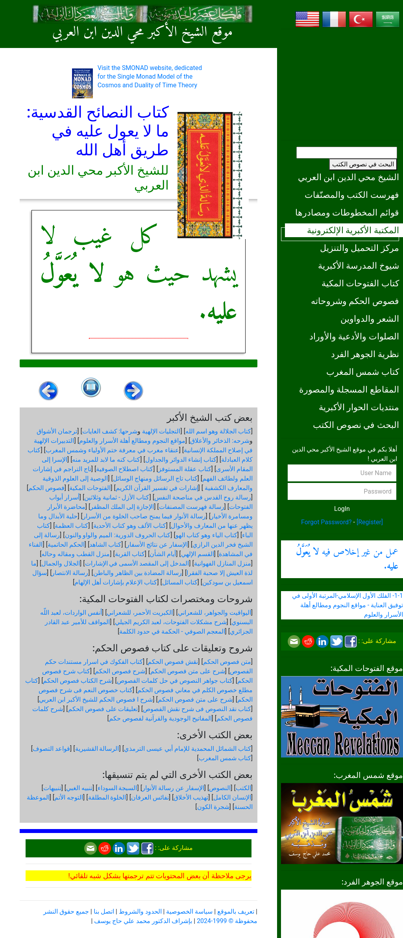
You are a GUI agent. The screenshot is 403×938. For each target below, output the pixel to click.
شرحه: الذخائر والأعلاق (220, 440)
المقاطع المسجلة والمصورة (349, 389)
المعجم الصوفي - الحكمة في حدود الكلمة (172, 631)
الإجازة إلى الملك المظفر (122, 506)
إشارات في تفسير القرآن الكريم (157, 488)
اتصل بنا (104, 911)
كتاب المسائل (180, 582)
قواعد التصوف (51, 748)
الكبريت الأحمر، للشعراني (140, 612)
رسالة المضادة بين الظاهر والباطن (137, 573)
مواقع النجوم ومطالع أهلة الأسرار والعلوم (132, 440)
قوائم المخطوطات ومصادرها (347, 212)
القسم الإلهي (197, 554)
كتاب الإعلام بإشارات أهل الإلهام (115, 582)
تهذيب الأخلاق (191, 797)
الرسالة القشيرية (97, 748)
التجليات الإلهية (161, 431)
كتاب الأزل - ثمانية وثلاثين (116, 497)
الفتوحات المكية (90, 488)
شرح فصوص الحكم (120, 671)
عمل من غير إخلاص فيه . (347, 559)
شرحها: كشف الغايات (110, 431)
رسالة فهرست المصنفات (191, 506)
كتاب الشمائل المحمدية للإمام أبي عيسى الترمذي (187, 748)
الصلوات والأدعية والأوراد (354, 336)
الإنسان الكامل (232, 797)
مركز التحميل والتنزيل (359, 248)
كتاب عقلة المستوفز (184, 469)
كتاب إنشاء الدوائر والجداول (180, 459)
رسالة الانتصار (70, 573)
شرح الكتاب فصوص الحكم (77, 680)
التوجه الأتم (68, 797)
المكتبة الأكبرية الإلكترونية (353, 230)
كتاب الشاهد (105, 544)
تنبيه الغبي (79, 788)
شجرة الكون (213, 807)
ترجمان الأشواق (57, 431)
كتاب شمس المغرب (362, 372)
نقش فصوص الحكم (173, 661)
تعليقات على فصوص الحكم (103, 709)
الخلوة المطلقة (107, 797)
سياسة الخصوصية (189, 911)
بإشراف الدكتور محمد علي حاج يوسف (143, 921)
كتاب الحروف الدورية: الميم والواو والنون (118, 535)
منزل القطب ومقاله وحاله (75, 554)
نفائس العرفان (150, 797)
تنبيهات (52, 788)
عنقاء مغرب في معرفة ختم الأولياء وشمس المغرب (112, 450)
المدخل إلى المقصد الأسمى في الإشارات (137, 563)
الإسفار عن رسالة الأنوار (173, 788)
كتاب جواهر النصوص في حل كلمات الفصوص (175, 680)
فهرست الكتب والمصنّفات (352, 195)
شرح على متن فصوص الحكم (187, 671)
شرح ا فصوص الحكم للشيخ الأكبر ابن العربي (96, 699)
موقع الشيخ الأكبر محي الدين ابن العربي (142, 32)
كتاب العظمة (71, 525)
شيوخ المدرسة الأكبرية (358, 265)
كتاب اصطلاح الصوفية (124, 469)
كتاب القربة (130, 554)
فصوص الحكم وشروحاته (355, 301)
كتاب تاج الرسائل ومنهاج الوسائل (155, 478)
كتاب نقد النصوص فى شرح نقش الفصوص (197, 709)
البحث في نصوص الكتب (363, 164)
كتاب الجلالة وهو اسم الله (218, 431)
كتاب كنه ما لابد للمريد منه (106, 459)
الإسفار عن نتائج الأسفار (157, 544)
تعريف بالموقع (235, 911)
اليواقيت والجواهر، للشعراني (214, 612)
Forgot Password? (326, 522)
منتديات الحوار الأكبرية (359, 407)
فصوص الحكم (46, 488)
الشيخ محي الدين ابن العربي (348, 177)
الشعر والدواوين (369, 318)
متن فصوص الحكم (227, 661)
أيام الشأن (163, 554)
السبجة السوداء (117, 788)
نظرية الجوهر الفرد (365, 354)
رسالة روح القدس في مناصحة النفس (202, 497)
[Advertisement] (342, 84)
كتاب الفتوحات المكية (360, 283)
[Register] (370, 522)
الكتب (243, 788)
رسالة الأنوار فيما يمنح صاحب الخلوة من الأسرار (144, 516)
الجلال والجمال (60, 563)
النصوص (220, 788)
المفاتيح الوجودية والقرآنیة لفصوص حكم (160, 718)
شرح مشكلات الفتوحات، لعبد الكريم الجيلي (171, 622)
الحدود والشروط (140, 911)
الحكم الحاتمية (66, 544)
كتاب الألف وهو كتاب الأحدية (129, 525)
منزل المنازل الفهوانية (222, 563)
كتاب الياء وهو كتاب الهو (206, 535)
